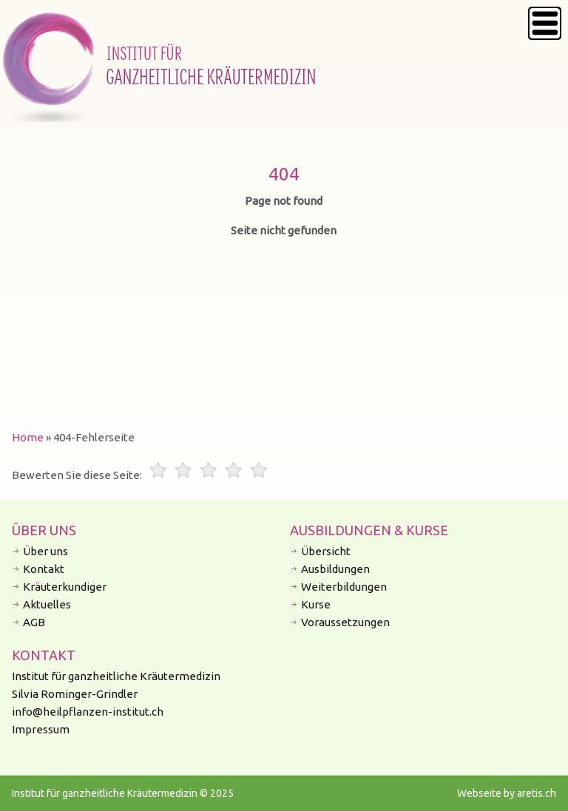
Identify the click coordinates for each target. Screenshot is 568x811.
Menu (544, 23)
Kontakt (43, 569)
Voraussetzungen (345, 622)
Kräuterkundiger (64, 586)
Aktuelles (47, 604)
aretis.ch (536, 793)
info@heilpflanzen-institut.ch (87, 711)
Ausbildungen (335, 569)
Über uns (45, 551)
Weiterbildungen (344, 586)
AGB (34, 622)
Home (28, 437)
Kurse (316, 604)
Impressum (41, 729)
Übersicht (326, 551)
